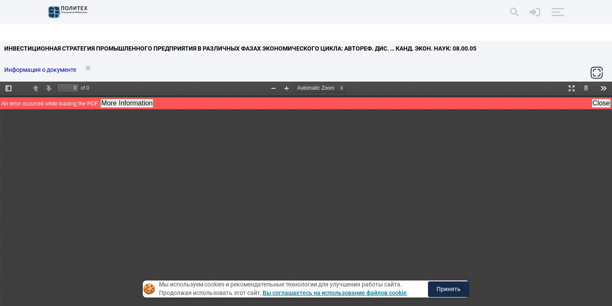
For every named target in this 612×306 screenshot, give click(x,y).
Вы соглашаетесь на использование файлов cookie (335, 292)
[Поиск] (514, 12)
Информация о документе (40, 69)
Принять (448, 289)
